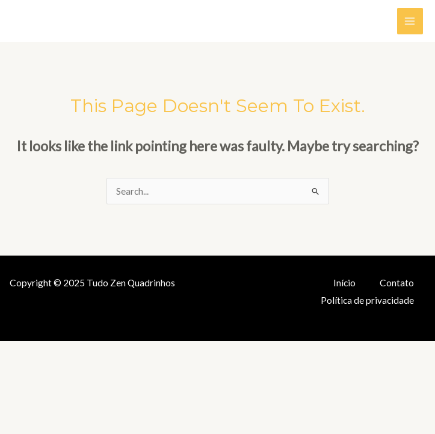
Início (344, 282)
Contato (397, 282)
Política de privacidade (367, 300)
